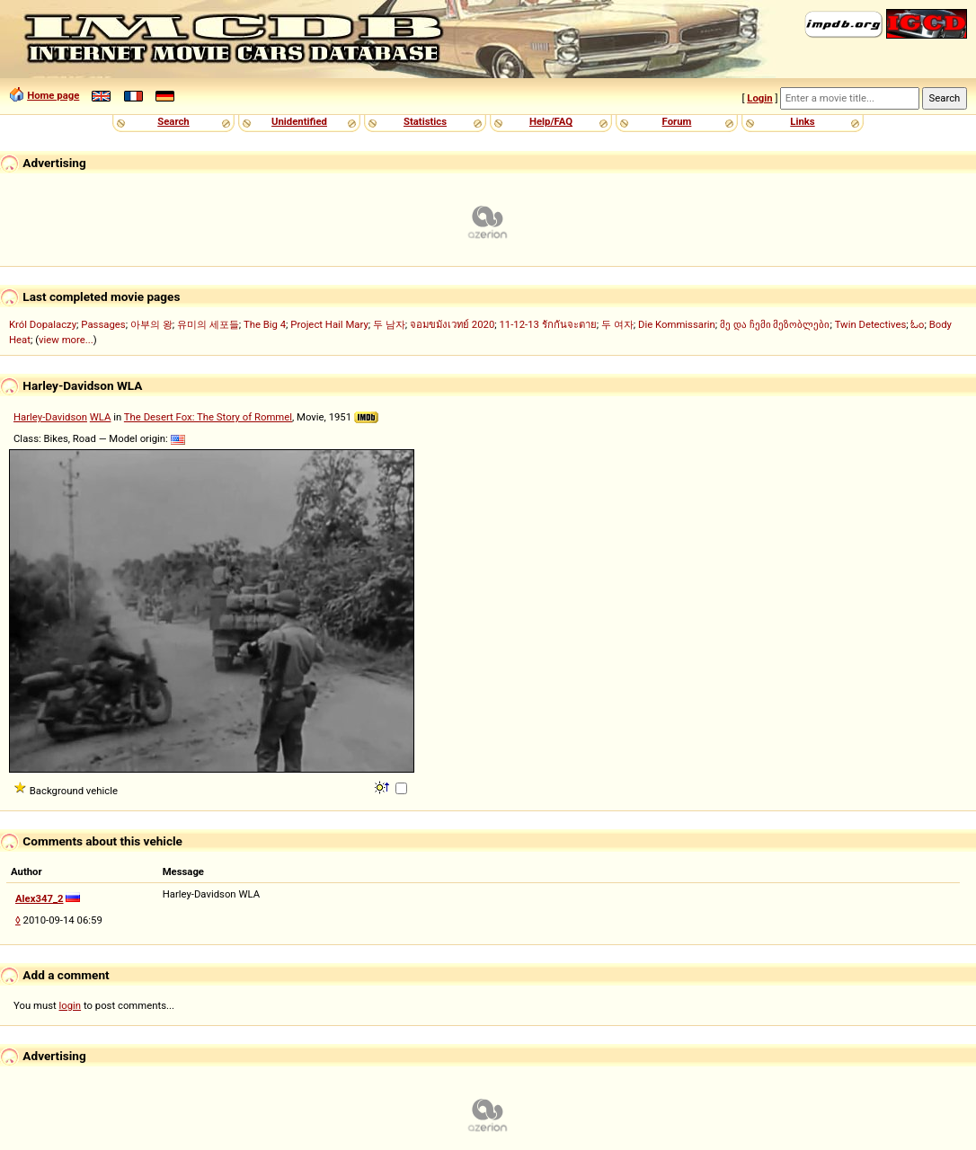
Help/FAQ (550, 121)
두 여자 (617, 324)
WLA (100, 417)
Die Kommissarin (676, 324)
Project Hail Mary (329, 324)
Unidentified (299, 121)
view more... (66, 339)
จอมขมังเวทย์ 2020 (452, 324)
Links (802, 121)
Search (173, 121)
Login (759, 98)
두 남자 (389, 324)
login (70, 1005)
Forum (677, 121)
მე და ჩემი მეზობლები (775, 324)
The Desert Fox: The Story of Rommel (208, 417)
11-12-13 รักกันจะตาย (548, 324)
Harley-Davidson (50, 417)
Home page (53, 95)
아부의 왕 (151, 324)
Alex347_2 (39, 898)
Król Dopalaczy (42, 324)
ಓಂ (917, 324)
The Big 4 (265, 324)
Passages (103, 324)
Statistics (425, 121)
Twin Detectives (871, 324)
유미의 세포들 (208, 324)
